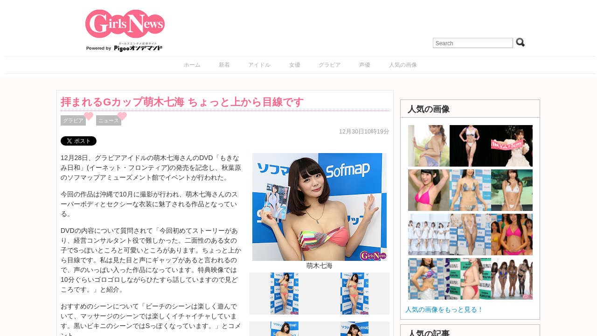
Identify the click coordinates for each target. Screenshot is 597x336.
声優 (364, 65)
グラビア (330, 65)
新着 (224, 65)
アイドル (259, 65)
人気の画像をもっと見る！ (444, 309)
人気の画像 (403, 65)
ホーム (192, 65)
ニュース (108, 120)
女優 (294, 65)
